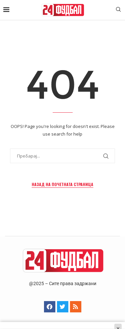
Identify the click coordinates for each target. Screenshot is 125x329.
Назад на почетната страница (62, 184)
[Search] (118, 10)
